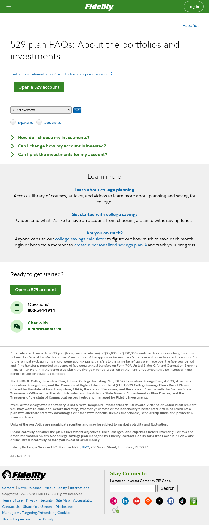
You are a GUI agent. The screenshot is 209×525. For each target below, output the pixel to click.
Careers (8, 487)
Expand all (25, 122)
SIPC (85, 447)
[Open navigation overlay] (8, 6)
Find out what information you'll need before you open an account (59, 74)
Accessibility (82, 500)
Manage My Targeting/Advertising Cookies (36, 512)
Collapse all (52, 122)
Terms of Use (12, 500)
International (80, 487)
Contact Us (11, 506)
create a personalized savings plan (108, 245)
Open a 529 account (38, 87)
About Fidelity (56, 487)
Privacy (31, 500)
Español (191, 25)
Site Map (63, 500)
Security (46, 500)
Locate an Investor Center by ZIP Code (140, 480)
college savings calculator (80, 239)
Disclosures (64, 506)
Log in (193, 6)
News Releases (29, 487)
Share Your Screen (37, 506)
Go (77, 109)
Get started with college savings (105, 214)
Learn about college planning (104, 189)
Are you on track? (104, 233)
